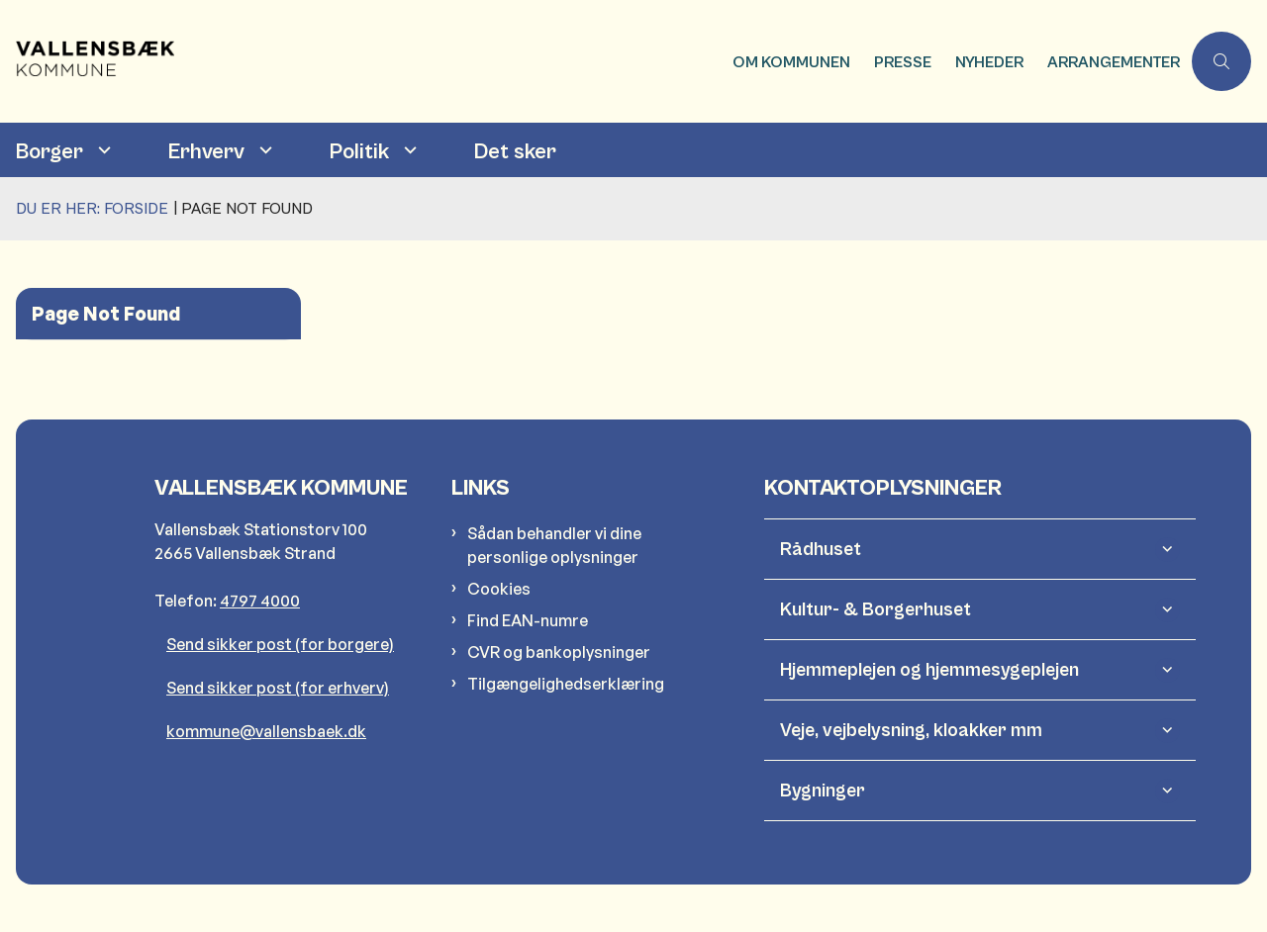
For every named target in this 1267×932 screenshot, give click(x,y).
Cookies (499, 589)
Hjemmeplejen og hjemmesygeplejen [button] (929, 670)
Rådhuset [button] (820, 549)
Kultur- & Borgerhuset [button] (875, 609)
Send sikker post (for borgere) (280, 644)
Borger (49, 152)
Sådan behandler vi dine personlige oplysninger (554, 545)
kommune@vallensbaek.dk (266, 731)
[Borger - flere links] (102, 149)
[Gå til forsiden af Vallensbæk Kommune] (126, 61)
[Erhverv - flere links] (263, 149)
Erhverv (206, 152)
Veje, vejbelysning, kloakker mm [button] (911, 730)
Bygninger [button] (822, 790)
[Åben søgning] (1221, 61)
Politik (359, 152)
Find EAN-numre (527, 620)
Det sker (515, 152)
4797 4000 (260, 600)
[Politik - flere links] (408, 149)
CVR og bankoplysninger (558, 652)
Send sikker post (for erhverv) (277, 688)
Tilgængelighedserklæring (565, 684)
